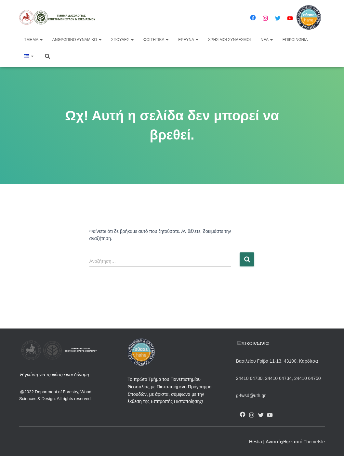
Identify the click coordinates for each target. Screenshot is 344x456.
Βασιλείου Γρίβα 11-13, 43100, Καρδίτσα (277, 361)
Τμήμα (33, 39)
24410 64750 (307, 378)
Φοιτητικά (156, 39)
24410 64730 (249, 378)
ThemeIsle (314, 441)
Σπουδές (122, 39)
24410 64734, (279, 378)
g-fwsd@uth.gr (251, 395)
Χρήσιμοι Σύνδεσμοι (229, 39)
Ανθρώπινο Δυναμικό (76, 39)
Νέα (266, 39)
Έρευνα (188, 39)
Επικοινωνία (295, 39)
